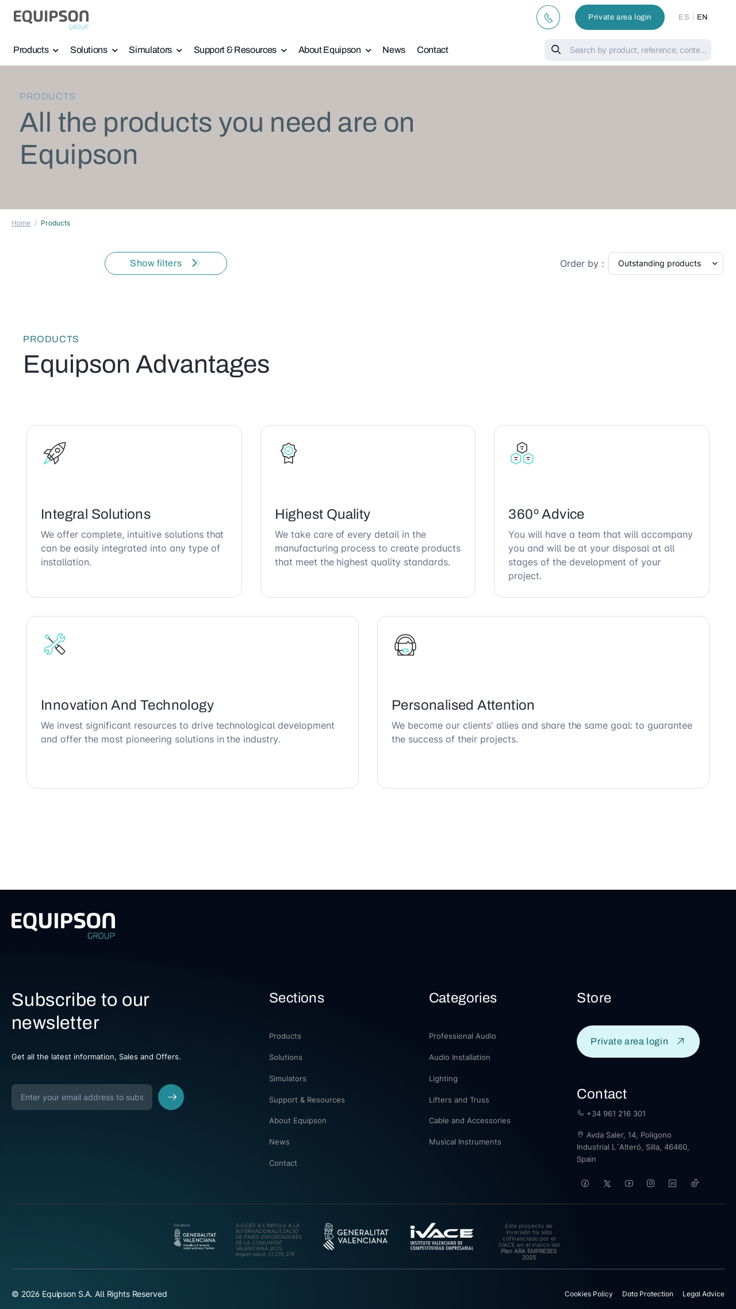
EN (702, 17)
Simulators (150, 50)
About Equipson (329, 50)
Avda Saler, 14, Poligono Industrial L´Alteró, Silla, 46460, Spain (633, 1146)
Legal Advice (703, 1293)
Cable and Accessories (470, 1120)
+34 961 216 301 (611, 1113)
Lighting (443, 1078)
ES (683, 17)
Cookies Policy (589, 1293)
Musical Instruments (465, 1141)
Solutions (89, 50)
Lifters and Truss (459, 1099)
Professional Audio (462, 1035)
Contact (432, 50)
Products (30, 50)
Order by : (582, 263)
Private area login (619, 17)
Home (21, 223)
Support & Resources (235, 50)
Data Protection (647, 1293)
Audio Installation (459, 1057)
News (393, 50)
